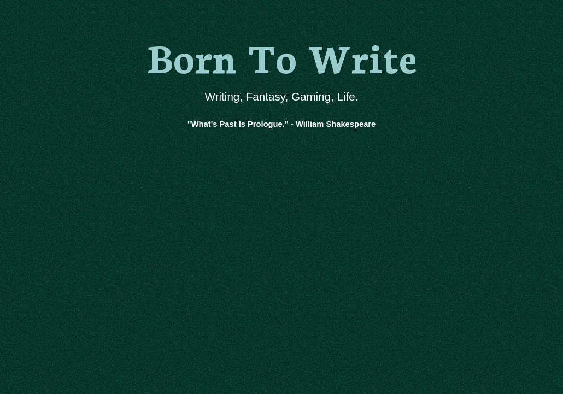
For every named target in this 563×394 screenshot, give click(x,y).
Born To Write (282, 56)
